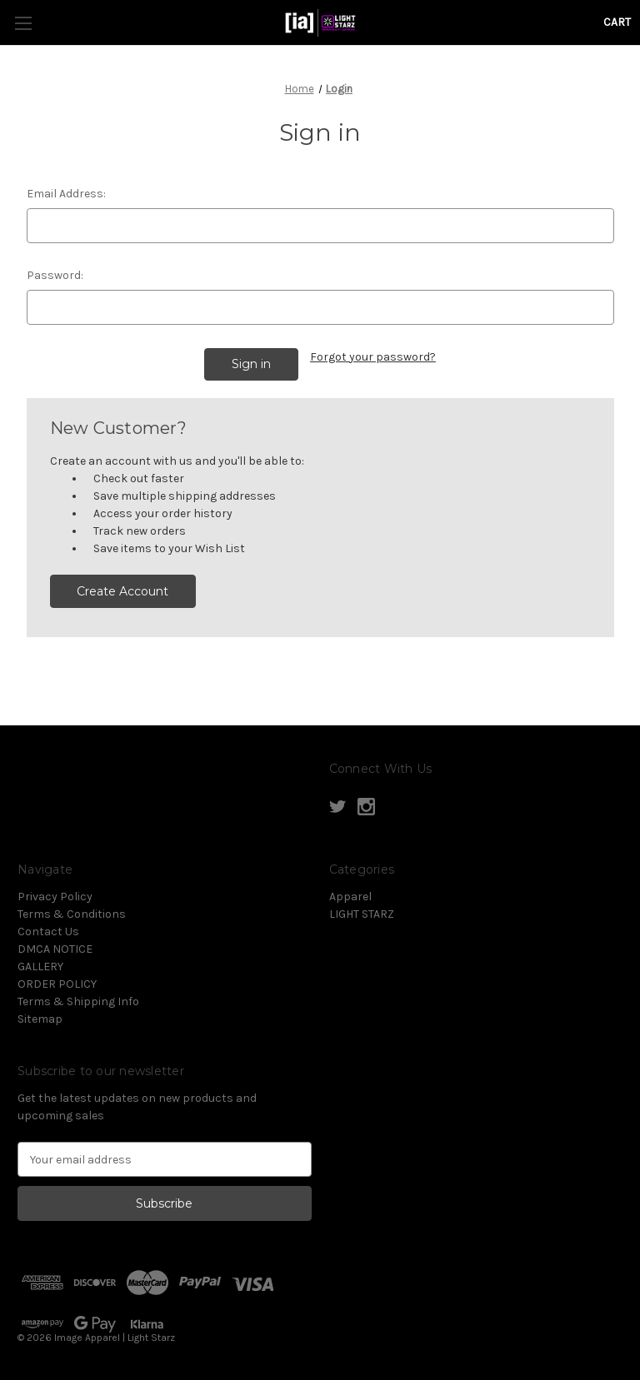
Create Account (122, 591)
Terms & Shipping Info (78, 1001)
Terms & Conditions (72, 914)
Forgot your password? (373, 357)
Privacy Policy (55, 896)
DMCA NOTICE (55, 949)
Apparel (350, 896)
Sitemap (40, 1019)
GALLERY (40, 966)
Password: (55, 275)
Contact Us (48, 931)
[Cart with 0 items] (617, 22)
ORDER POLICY (57, 984)
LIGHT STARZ (361, 914)
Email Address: (66, 194)
